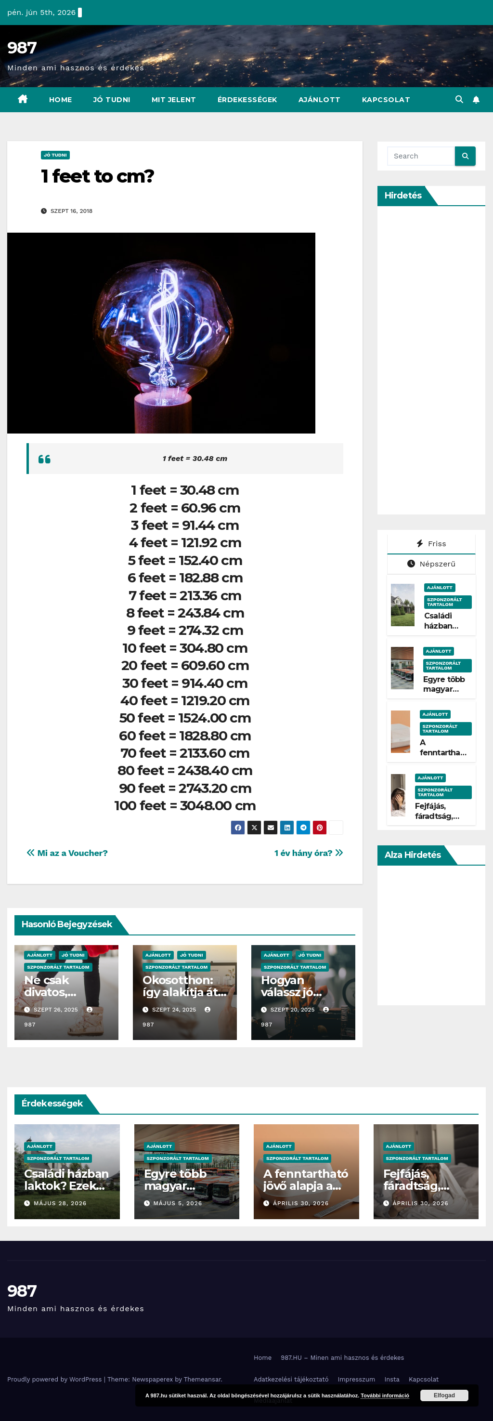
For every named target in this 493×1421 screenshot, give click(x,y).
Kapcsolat (386, 99)
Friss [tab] (431, 543)
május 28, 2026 (60, 1203)
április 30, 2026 (301, 1203)
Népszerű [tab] (431, 563)
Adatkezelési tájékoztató (291, 1379)
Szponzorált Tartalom (58, 967)
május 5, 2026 (177, 1203)
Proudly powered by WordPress (55, 1379)
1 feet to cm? (97, 176)
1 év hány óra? (308, 853)
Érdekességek (247, 99)
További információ (385, 1395)
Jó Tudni (111, 99)
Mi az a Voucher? (67, 853)
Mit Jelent (174, 99)
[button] (459, 99)
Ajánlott (319, 99)
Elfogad (444, 1395)
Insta (392, 1379)
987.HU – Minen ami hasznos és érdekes (342, 1357)
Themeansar (202, 1379)
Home (60, 99)
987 (21, 48)
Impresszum (356, 1379)
